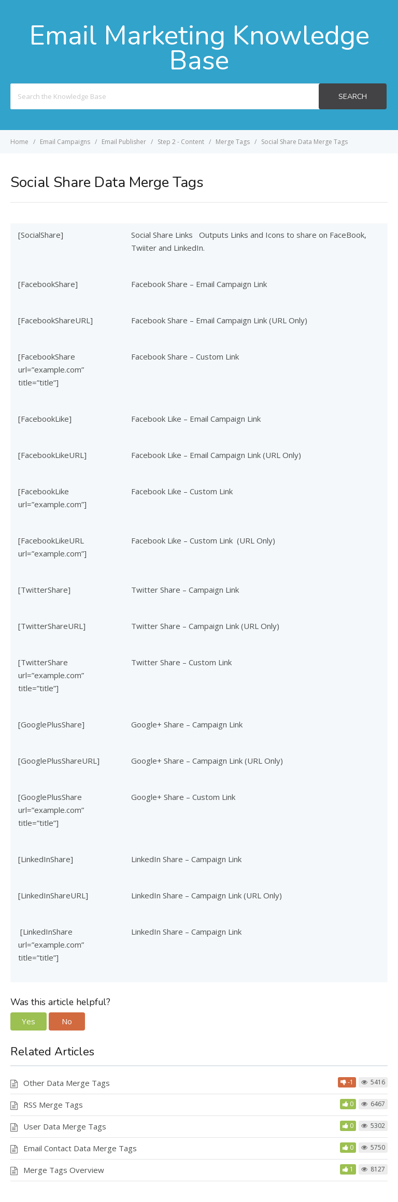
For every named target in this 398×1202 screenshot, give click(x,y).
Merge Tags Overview (63, 1170)
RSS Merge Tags (53, 1104)
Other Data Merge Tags (66, 1083)
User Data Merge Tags (64, 1126)
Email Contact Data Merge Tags (80, 1148)
